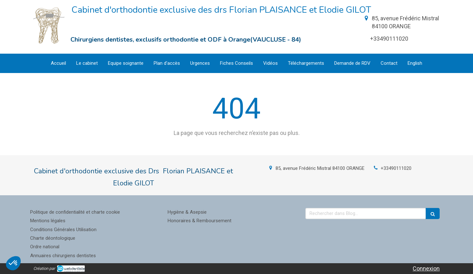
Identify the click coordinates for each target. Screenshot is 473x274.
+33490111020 (396, 168)
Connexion (426, 268)
